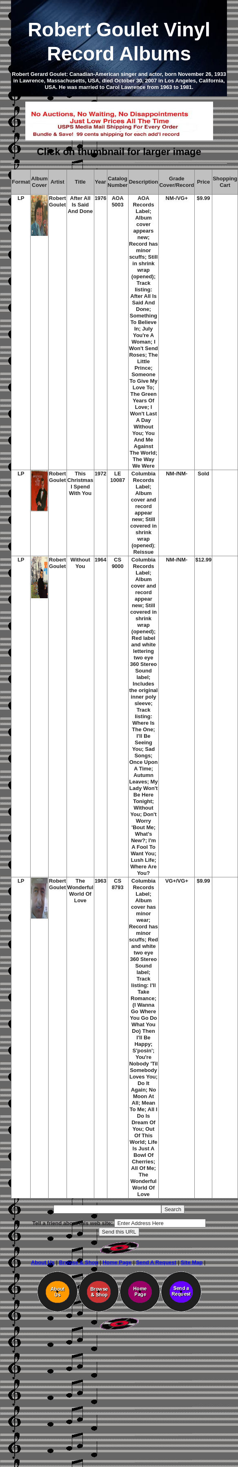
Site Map (191, 1262)
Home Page (116, 1262)
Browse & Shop (78, 1262)
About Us (43, 1262)
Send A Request (156, 1262)
